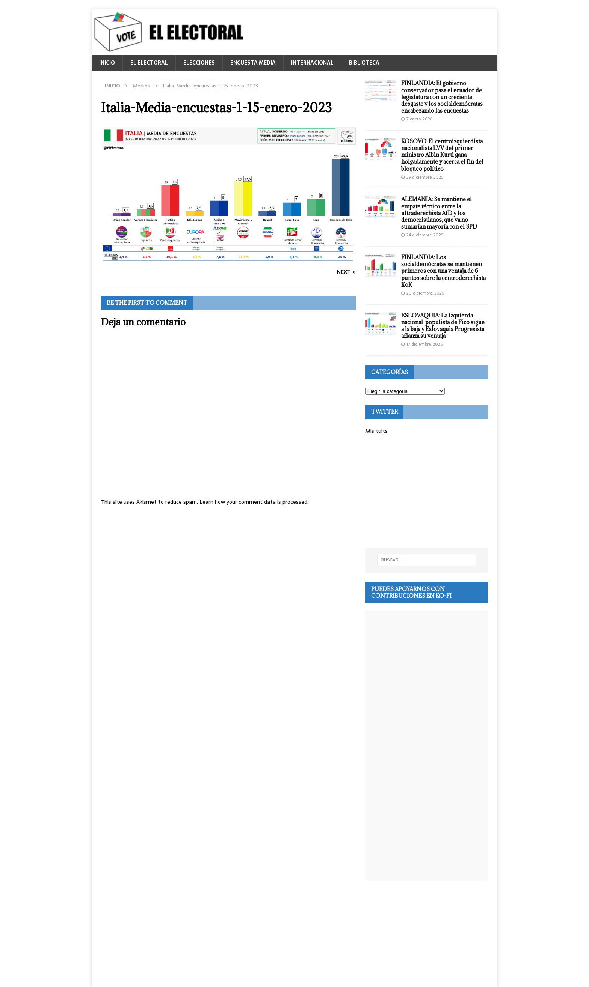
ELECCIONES (199, 63)
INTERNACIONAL (312, 63)
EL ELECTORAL (149, 63)
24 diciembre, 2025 (424, 235)
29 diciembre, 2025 (424, 177)
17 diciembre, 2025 (424, 344)
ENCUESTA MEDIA (253, 63)
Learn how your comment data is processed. (253, 502)
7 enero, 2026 (419, 119)
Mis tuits (376, 431)
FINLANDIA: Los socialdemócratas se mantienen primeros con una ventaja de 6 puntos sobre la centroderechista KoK (443, 271)
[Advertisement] (426, 491)
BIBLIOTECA (364, 63)
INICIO (107, 63)
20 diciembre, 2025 (425, 293)
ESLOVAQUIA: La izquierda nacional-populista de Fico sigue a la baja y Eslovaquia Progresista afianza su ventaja (443, 326)
